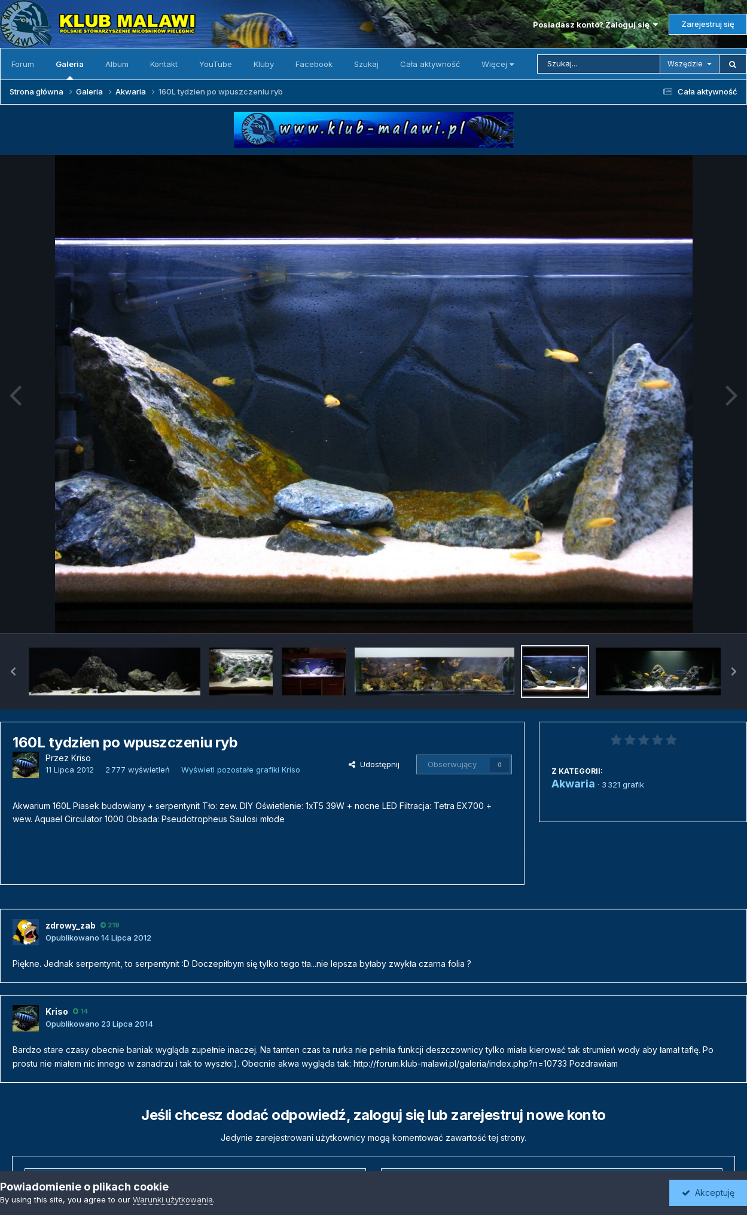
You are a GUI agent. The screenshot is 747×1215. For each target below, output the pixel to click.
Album (117, 64)
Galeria (70, 69)
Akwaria (573, 783)
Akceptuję (708, 1192)
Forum (22, 64)
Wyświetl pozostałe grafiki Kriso (240, 769)
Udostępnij (374, 764)
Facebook (314, 64)
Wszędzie (685, 63)
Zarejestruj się (707, 24)
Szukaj (366, 64)
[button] (13, 671)
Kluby (264, 64)
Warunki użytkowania (173, 1199)
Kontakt (164, 64)
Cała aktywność (430, 64)
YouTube (215, 64)
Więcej (497, 64)
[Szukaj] (599, 64)
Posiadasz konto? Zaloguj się (595, 24)
